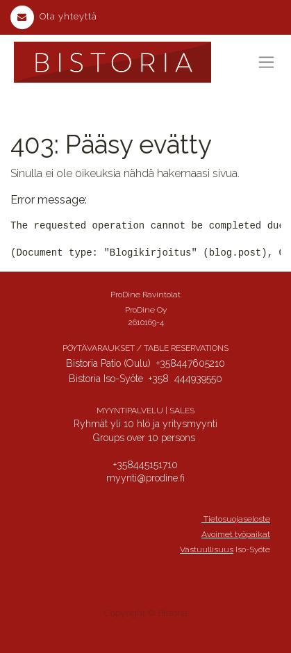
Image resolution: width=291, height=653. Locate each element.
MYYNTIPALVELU (130, 410)
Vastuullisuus (206, 549)
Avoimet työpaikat (235, 534)
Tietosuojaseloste (235, 519)
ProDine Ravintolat (145, 294)
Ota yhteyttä (53, 16)
